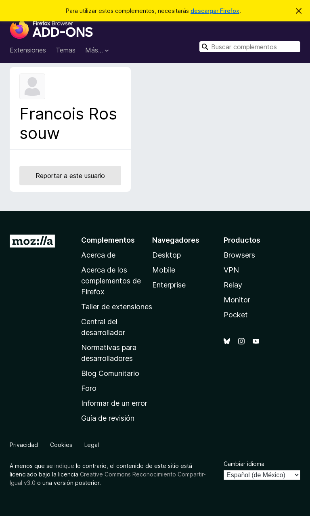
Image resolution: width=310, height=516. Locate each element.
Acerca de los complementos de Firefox (111, 281)
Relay (233, 285)
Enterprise (169, 285)
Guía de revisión (107, 418)
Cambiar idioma (244, 463)
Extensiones (28, 50)
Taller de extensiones (116, 306)
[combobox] (249, 46)
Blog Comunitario (110, 373)
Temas (65, 50)
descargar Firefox (215, 10)
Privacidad (24, 444)
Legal (91, 444)
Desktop (166, 255)
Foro (88, 388)
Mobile (163, 270)
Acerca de (98, 255)
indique (64, 465)
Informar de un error (114, 403)
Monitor (237, 300)
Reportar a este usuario (70, 176)
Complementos (108, 240)
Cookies (61, 444)
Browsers (239, 255)
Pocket (236, 314)
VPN (231, 270)
